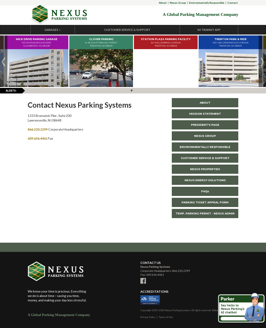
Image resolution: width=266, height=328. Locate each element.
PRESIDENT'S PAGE (205, 125)
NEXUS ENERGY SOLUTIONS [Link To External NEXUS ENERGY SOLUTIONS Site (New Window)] (199, 180)
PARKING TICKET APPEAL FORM (205, 202)
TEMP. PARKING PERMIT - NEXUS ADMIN (205, 213)
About (163, 2)
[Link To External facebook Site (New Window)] (143, 278)
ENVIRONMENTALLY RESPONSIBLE (205, 147)
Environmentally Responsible (206, 2)
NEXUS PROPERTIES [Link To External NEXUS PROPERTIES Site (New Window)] (196, 169)
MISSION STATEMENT (205, 113)
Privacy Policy (147, 317)
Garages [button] (53, 29)
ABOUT (205, 102)
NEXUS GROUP (205, 136)
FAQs (205, 191)
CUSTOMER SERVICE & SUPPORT (205, 158)
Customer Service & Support (127, 29)
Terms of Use (165, 317)
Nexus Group (178, 2)
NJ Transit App (208, 29)
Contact (232, 2)
